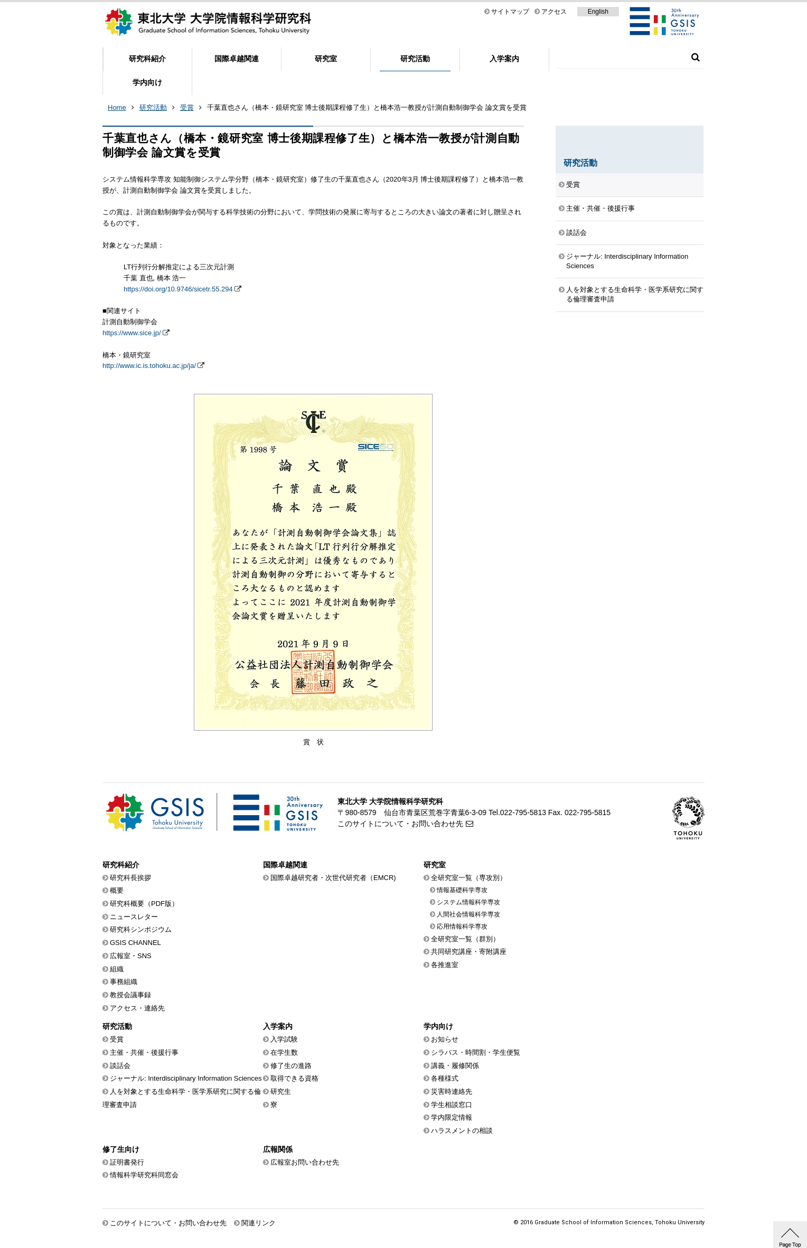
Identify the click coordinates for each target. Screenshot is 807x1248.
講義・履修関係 (455, 1066)
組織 (117, 969)
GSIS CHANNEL (135, 943)
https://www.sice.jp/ (131, 333)
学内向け (147, 82)
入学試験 (284, 1039)
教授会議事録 (130, 995)
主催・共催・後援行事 (600, 208)
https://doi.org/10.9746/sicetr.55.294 (178, 289)
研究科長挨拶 (130, 878)
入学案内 (504, 58)
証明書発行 (127, 1162)
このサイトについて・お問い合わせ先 (400, 823)
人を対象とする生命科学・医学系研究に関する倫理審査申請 (634, 294)
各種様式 (444, 1078)
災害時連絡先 (451, 1091)
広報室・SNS (131, 956)
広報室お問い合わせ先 (304, 1162)
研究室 (326, 58)
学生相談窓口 (451, 1105)
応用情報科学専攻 (462, 926)
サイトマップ (510, 11)
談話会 (576, 233)
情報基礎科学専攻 (462, 890)
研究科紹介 (147, 58)
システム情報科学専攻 (468, 902)
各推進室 (444, 965)
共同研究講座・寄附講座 (468, 952)
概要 (117, 890)
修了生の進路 (291, 1066)
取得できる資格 (294, 1078)
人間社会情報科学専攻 (468, 914)
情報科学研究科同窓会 (144, 1175)
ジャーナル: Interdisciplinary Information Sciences (627, 261)
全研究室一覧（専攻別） (468, 878)
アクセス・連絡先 (137, 1008)
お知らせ (444, 1039)
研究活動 (415, 58)
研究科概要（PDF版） (144, 903)
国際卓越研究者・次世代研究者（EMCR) (333, 878)
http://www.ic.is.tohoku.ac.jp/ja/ (149, 366)
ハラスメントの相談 (462, 1130)
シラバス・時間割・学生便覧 (475, 1052)
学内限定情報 (451, 1117)
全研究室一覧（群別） (465, 939)
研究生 (280, 1091)
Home (117, 107)
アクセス (554, 11)
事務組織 (123, 982)
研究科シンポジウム (141, 929)
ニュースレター (134, 917)
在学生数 (284, 1052)
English (598, 11)
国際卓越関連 (236, 58)
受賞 (187, 107)
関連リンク (258, 1223)
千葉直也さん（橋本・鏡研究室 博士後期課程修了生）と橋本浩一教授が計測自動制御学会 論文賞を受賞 (367, 107)
